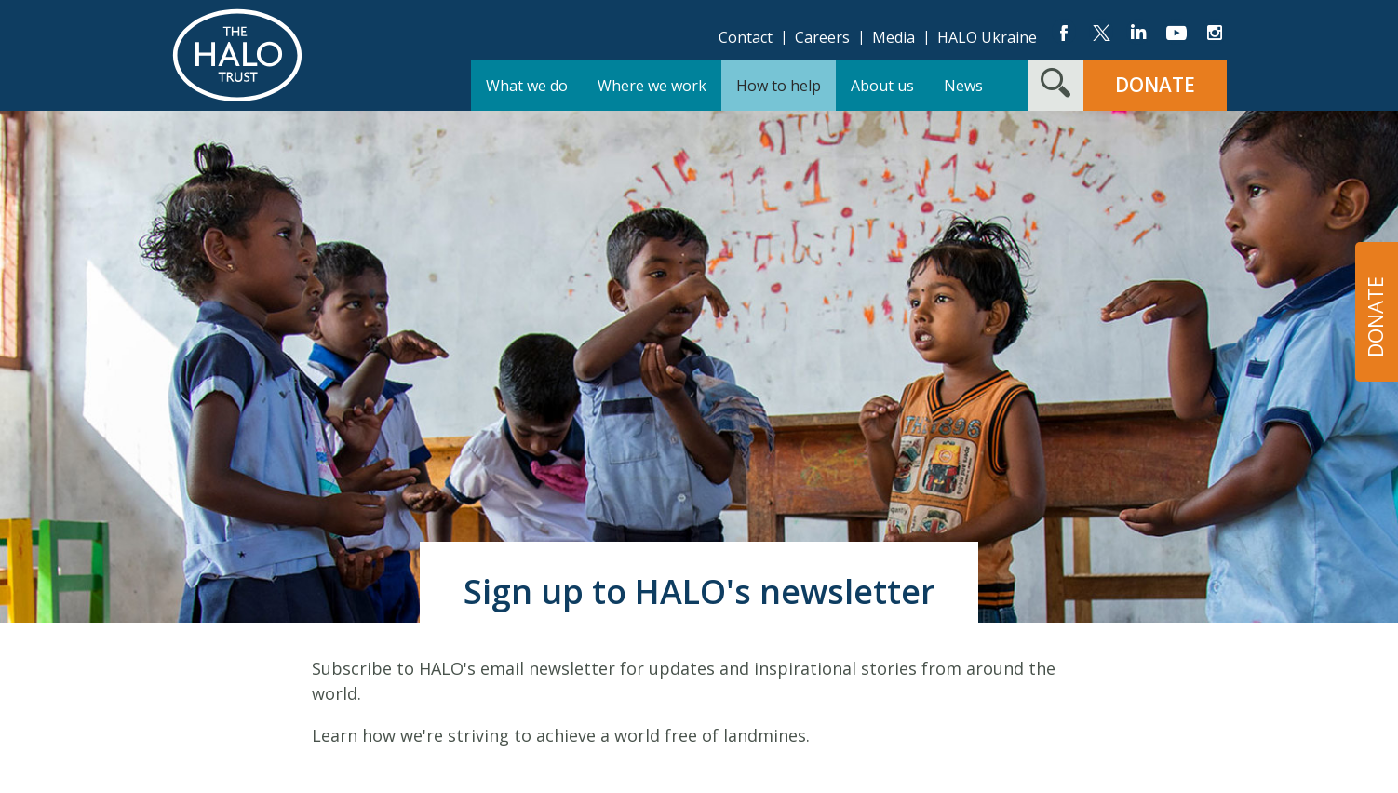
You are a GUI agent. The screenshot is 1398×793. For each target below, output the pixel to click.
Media (893, 37)
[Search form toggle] (1055, 85)
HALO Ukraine (987, 37)
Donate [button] (1155, 85)
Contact (746, 37)
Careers (822, 37)
